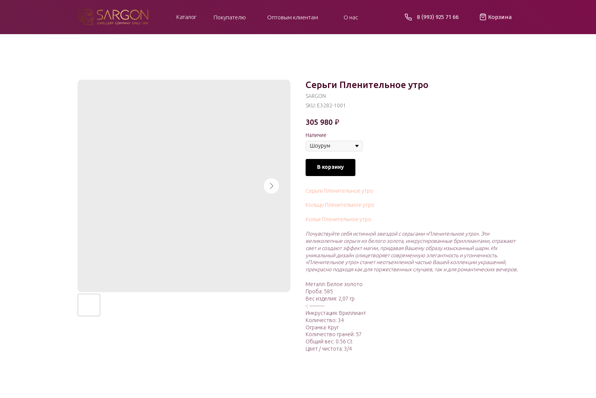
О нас (351, 17)
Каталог (186, 17)
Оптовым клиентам (292, 17)
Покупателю (230, 17)
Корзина (500, 17)
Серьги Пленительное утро (339, 191)
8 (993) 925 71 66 (438, 17)
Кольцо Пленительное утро (340, 205)
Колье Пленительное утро (338, 219)
